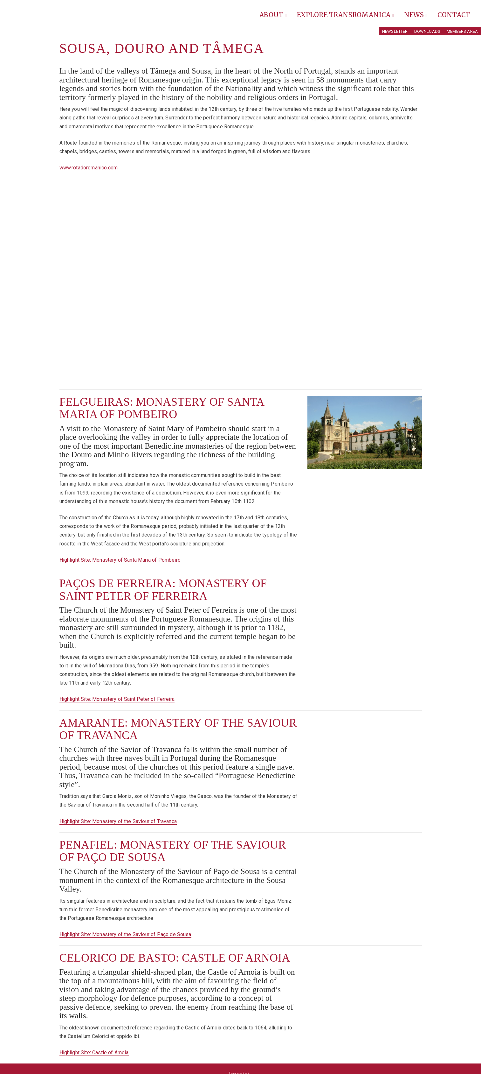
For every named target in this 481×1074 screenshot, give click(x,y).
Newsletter (395, 31)
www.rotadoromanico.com (88, 168)
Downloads (427, 31)
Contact (453, 15)
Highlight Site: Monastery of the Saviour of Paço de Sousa (125, 934)
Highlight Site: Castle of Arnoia (94, 1052)
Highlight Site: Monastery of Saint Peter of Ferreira (117, 699)
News (415, 15)
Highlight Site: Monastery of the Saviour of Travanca (118, 821)
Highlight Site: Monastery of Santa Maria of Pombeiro (120, 560)
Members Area (462, 31)
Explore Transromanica (345, 15)
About (272, 15)
